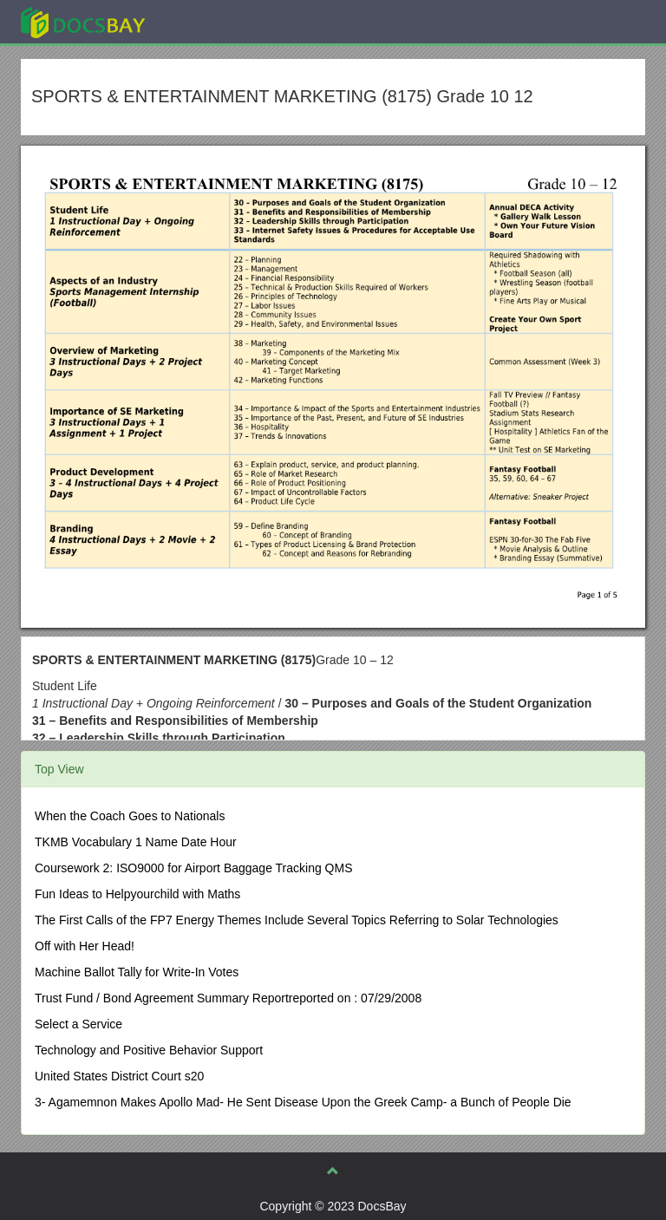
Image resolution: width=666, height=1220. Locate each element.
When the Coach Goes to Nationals (130, 816)
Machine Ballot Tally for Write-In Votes (136, 972)
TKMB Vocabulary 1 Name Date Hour (136, 842)
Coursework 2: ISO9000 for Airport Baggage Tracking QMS (194, 868)
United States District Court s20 (119, 1076)
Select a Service (78, 1024)
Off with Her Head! (84, 946)
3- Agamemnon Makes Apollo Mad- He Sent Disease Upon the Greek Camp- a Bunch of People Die (303, 1102)
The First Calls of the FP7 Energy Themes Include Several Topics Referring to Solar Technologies (296, 920)
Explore (213, 21)
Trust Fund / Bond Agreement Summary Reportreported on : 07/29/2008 (228, 998)
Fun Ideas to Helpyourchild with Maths (137, 894)
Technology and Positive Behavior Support (149, 1050)
